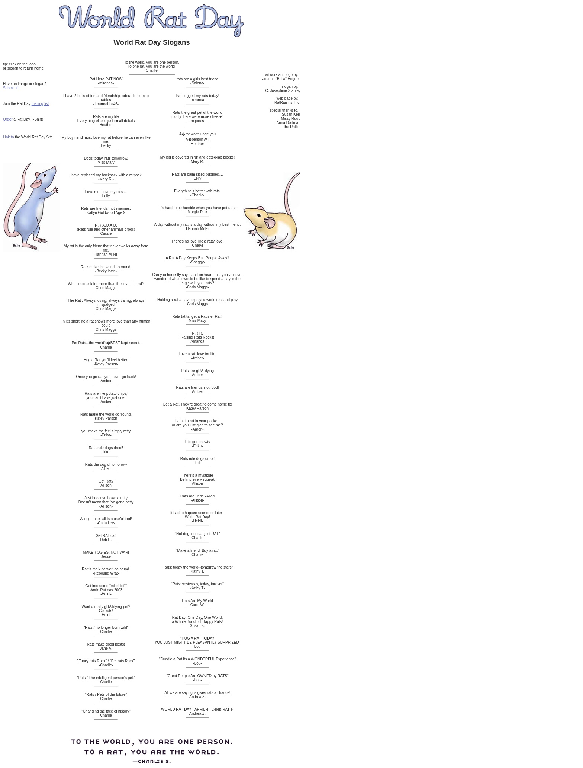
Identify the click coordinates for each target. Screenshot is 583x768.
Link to (8, 137)
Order (8, 119)
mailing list (40, 104)
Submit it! (11, 88)
